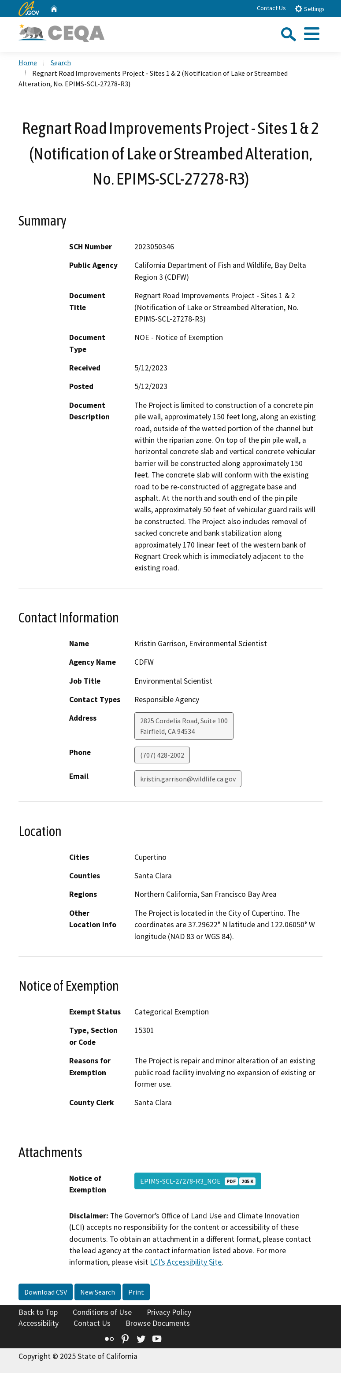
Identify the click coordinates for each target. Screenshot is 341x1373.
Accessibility (39, 1323)
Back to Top (38, 1312)
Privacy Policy (169, 1312)
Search (61, 62)
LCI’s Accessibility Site (186, 1262)
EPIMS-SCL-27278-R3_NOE (198, 1181)
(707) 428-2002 (162, 755)
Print (136, 1292)
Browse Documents (158, 1323)
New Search (97, 1292)
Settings (309, 8)
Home (28, 62)
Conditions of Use (102, 1312)
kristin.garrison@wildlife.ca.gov (188, 778)
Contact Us (271, 8)
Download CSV (45, 1292)
